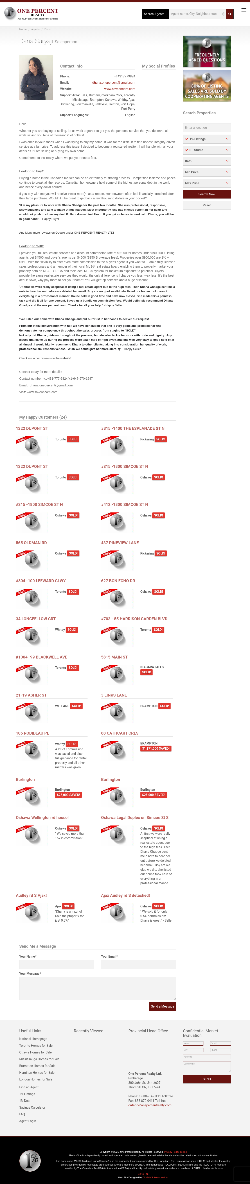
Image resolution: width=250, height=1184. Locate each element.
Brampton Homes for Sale (37, 1066)
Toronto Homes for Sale (36, 1045)
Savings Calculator (32, 1107)
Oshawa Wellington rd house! (42, 817)
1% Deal (24, 1101)
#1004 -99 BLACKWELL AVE (41, 657)
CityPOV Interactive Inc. (155, 1177)
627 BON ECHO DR (118, 580)
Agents (35, 29)
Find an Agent (29, 1087)
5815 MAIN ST (114, 657)
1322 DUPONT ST (32, 428)
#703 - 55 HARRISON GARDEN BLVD (134, 618)
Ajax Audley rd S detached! (125, 895)
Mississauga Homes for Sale (39, 1059)
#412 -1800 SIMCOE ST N (124, 504)
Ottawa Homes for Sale (35, 1052)
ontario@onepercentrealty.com (150, 1105)
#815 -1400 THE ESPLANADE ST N (132, 428)
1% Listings (27, 1094)
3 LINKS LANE (114, 695)
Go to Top (143, 1174)
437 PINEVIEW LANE (120, 542)
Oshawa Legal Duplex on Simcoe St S (135, 817)
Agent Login (27, 1121)
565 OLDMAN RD (31, 542)
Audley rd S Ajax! (31, 895)
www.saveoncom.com (119, 89)
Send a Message (162, 1006)
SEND (207, 1079)
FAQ (22, 1114)
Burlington (25, 779)
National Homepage (33, 1039)
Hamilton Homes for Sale (37, 1072)
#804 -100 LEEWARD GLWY (41, 580)
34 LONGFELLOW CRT (36, 618)
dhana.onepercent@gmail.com (113, 82)
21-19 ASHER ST (31, 695)
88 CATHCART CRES (119, 733)
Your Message (30, 973)
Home (23, 29)
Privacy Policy (171, 1151)
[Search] (230, 14)
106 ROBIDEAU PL (32, 733)
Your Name (27, 956)
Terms (183, 1151)
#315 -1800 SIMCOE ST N (124, 466)
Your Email (109, 956)
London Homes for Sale (35, 1079)
